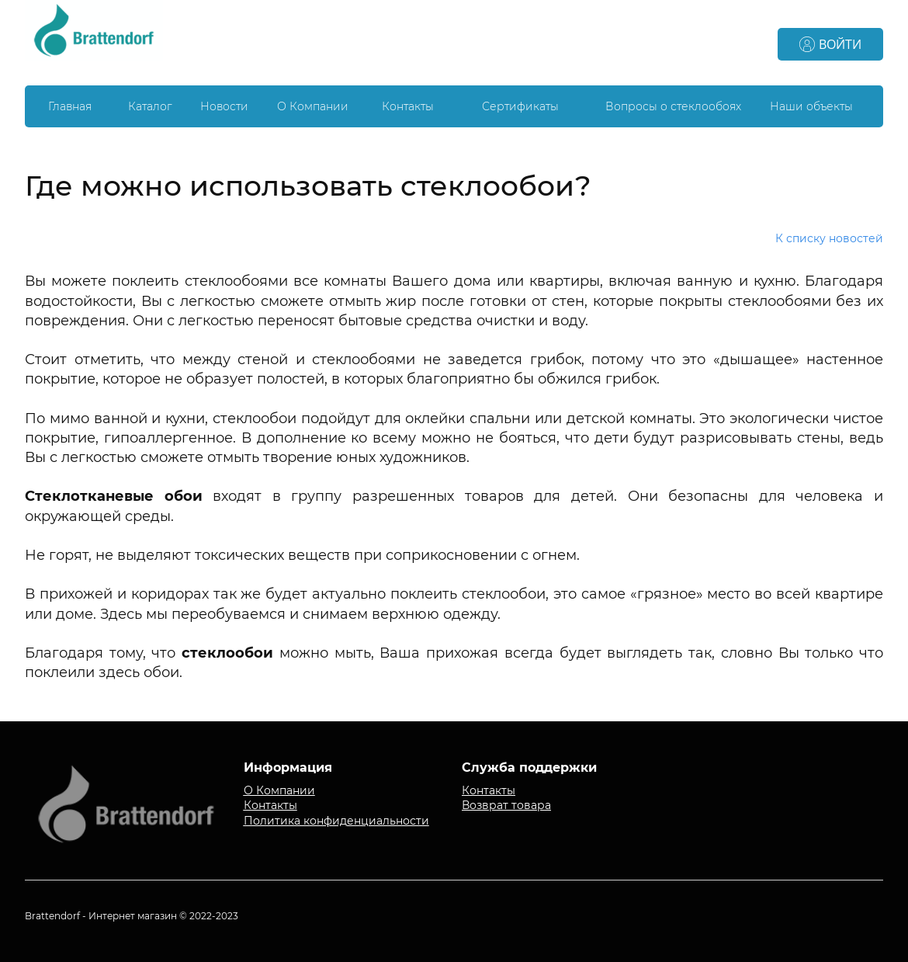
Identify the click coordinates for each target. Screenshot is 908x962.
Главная (70, 106)
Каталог (150, 106)
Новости (224, 106)
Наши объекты (811, 106)
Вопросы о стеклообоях (673, 106)
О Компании (312, 106)
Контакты (408, 106)
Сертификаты (520, 106)
